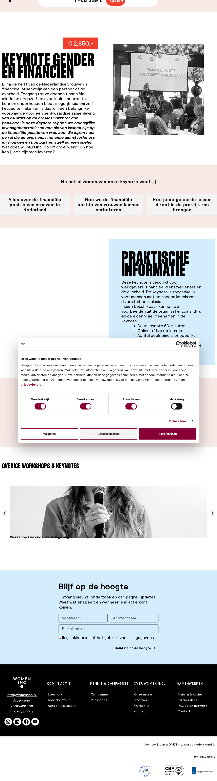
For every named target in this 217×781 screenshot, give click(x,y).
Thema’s (140, 700)
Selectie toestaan (108, 433)
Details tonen (179, 421)
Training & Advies (190, 694)
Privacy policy (21, 711)
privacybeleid (31, 384)
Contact (140, 711)
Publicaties (99, 700)
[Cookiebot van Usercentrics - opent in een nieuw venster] (178, 344)
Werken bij (142, 705)
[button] (80, 43)
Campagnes (99, 694)
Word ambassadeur (61, 705)
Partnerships (187, 700)
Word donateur (58, 700)
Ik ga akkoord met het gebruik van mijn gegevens (108, 638)
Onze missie (143, 694)
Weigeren (49, 433)
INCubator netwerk (192, 705)
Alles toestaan (167, 433)
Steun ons (55, 694)
